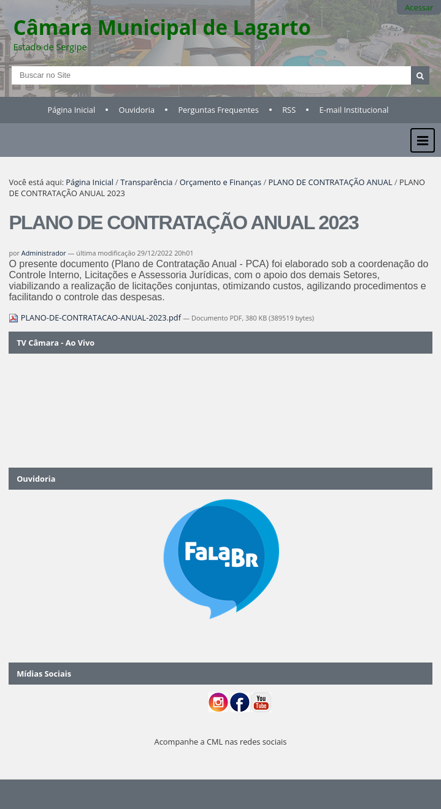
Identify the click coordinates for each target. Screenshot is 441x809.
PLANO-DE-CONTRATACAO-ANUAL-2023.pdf (96, 317)
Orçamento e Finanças (220, 182)
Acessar (419, 7)
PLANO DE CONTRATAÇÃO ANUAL (330, 182)
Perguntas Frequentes (218, 109)
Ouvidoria (137, 109)
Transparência (146, 182)
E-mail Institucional (354, 109)
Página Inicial (72, 109)
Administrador (43, 252)
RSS (289, 109)
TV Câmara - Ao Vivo (55, 342)
